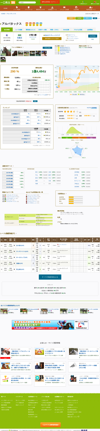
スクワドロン (30, 199)
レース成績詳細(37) (7, 233)
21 (38, 120)
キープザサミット (32, 203)
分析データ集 (42, 30)
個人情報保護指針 (72, 409)
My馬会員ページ (59, 400)
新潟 (36, 178)
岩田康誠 (77, 172)
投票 (95, 18)
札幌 (36, 183)
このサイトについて (72, 402)
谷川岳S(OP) (20, 245)
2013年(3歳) (9, 184)
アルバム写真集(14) (17, 47)
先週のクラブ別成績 (6, 407)
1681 (27, 123)
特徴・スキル (54, 30)
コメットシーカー (32, 195)
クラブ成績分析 (20, 402)
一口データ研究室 (45, 407)
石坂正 (19, 38)
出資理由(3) (61, 193)
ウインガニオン (63, 244)
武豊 (76, 178)
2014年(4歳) (9, 181)
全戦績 (62, 46)
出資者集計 (94, 107)
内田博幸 (77, 186)
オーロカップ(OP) (21, 257)
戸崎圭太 (77, 183)
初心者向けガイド (59, 409)
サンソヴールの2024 (93, 309)
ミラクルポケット (10, 198)
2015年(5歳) (9, 178)
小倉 (49, 180)
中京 (49, 178)
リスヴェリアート (32, 201)
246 (28, 117)
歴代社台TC (17, 117)
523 (38, 123)
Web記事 (66, 30)
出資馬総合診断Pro (33, 402)
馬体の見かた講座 (45, 405)
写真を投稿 (47, 47)
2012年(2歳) (9, 187)
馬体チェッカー (32, 405)
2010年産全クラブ (15, 120)
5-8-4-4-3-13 (32, 37)
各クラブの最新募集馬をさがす (10, 305)
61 (28, 120)
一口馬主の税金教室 (46, 402)
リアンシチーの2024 (13, 309)
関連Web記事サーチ (84, 46)
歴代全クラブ (16, 123)
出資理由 (90, 30)
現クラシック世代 (20, 400)
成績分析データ (7, 166)
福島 (36, 180)
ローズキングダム (32, 198)
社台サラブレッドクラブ (52, 35)
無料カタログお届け (95, 2)
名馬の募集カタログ (46, 409)
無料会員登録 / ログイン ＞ (50, 2)
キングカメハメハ (72, 36)
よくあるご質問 (59, 412)
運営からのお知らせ (72, 400)
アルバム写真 (78, 30)
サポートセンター (59, 407)
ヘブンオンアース (10, 195)
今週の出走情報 (5, 409)
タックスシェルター (73, 38)
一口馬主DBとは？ (83, 2)
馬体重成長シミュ (32, 414)
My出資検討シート (33, 400)
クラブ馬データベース (7, 400)
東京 (36, 172)
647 (38, 142)
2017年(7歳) (9, 172)
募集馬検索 (4, 405)
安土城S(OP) (20, 269)
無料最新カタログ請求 (52, 38)
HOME (3, 14)
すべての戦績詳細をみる (50, 277)
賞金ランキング (20, 405)
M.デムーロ (77, 180)
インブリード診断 (32, 416)
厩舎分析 (30, 409)
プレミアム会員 (43, 94)
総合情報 (7, 30)
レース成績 (18, 30)
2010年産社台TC (15, 114)
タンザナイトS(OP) (22, 251)
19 (38, 138)
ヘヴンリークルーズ (11, 196)
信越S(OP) (19, 263)
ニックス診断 (31, 407)
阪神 (49, 175)
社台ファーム (71, 35)
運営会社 (70, 414)
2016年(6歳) (9, 175)
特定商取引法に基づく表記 (74, 412)
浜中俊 (76, 175)
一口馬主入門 (44, 400)
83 (38, 135)
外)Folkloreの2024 (33, 309)
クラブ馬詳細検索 (5, 402)
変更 (35, 101)
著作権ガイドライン (72, 407)
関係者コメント (30, 30)
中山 (36, 175)
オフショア (9, 199)
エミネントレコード (32, 196)
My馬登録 (93, 36)
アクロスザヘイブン (11, 201)
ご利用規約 (70, 405)
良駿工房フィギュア (73, 416)
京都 (49, 172)
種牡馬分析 (31, 412)
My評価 (89, 107)
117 (38, 117)
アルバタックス (11, 14)
